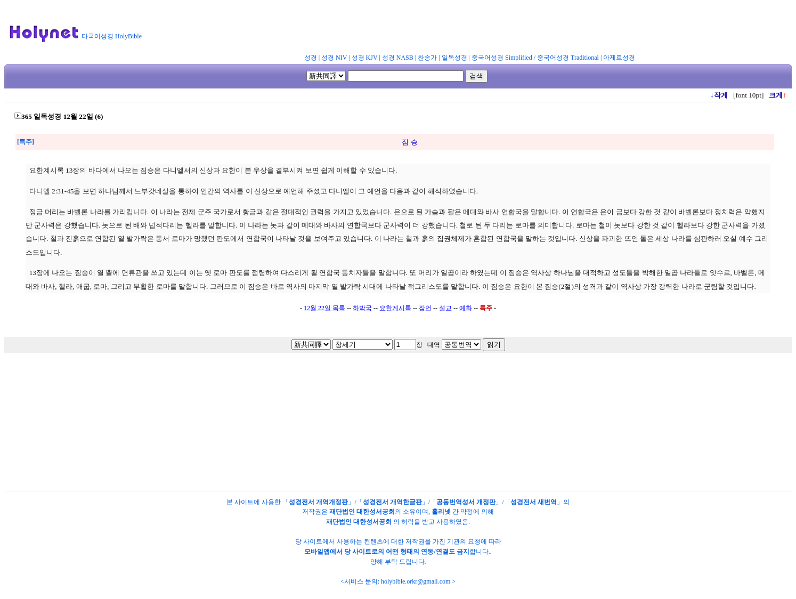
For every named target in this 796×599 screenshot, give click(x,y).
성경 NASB (397, 57)
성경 (310, 57)
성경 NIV (334, 57)
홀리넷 (441, 511)
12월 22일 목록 (324, 308)
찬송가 (427, 57)
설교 (445, 308)
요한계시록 (395, 308)
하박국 (362, 308)
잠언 (425, 308)
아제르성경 (619, 57)
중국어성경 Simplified (502, 57)
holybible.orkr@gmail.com (415, 581)
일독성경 (454, 57)
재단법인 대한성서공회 (362, 511)
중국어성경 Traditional (568, 57)
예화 (465, 308)
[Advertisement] (409, 29)
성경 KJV (365, 57)
